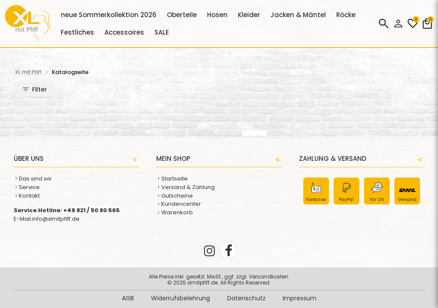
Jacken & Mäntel (298, 14)
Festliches (77, 32)
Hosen (217, 14)
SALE (161, 32)
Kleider (249, 14)
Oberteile (182, 14)
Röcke (345, 14)
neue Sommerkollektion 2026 (109, 14)
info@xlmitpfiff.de (56, 219)
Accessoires (124, 32)
